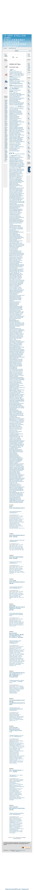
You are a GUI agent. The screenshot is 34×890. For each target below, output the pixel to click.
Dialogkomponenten (14, 423)
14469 (21, 312)
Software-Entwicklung (19, 121)
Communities (21, 269)
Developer (22, 131)
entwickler (21, 379)
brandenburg (12, 327)
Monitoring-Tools (18, 182)
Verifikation (13, 491)
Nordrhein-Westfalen (17, 138)
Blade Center (12, 259)
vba (10, 527)
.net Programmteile (17, 413)
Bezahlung (11, 222)
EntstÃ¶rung (16, 379)
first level (15, 329)
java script (11, 622)
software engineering (13, 624)
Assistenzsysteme (13, 212)
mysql (16, 522)
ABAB (22, 75)
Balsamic (19, 95)
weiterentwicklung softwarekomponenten (13, 528)
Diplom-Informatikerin (19, 474)
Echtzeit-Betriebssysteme (19, 357)
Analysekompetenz (18, 364)
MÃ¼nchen (7, 129)
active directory (20, 336)
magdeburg (17, 464)
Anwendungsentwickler (14, 82)
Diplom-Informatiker (13, 818)
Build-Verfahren (12, 451)
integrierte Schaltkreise (14, 273)
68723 (22, 396)
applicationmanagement (19, 440)
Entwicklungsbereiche (14, 380)
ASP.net (22, 264)
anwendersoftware (13, 248)
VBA (20, 549)
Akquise (22, 398)
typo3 (17, 526)
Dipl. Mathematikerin (14, 426)
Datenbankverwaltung (14, 457)
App (10, 85)
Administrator (7, 139)
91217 (18, 414)
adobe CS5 (15, 494)
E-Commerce (21, 394)
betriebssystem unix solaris (15, 256)
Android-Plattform (20, 281)
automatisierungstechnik (14, 417)
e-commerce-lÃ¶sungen (16, 158)
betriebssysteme (13, 258)
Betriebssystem (17, 99)
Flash (15, 133)
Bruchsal (11, 405)
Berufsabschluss (17, 318)
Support (6, 135)
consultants (17, 153)
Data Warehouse (18, 324)
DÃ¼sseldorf (12, 131)
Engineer (11, 379)
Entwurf (16, 109)
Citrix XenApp (15, 422)
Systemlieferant (12, 393)
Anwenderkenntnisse (14, 208)
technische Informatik (13, 798)
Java (6, 141)
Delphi (10, 348)
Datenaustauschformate (15, 340)
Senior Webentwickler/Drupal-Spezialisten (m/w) (20, 608)
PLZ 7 (10, 199)
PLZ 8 (18, 543)
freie (14, 482)
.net (16, 143)
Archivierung (21, 444)
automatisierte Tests (13, 337)
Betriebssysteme (13, 419)
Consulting (21, 407)
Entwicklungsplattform (14, 231)
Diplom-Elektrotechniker (14, 472)
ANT (16, 416)
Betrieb (11, 221)
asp (15, 148)
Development (12, 132)
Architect (15, 89)
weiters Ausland (29, 156)
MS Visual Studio (13, 488)
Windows (6, 111)
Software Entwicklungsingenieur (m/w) (20, 808)
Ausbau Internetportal (18, 317)
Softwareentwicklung (13, 124)
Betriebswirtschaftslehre (18, 221)
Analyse (19, 144)
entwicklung (14, 459)
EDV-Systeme (17, 458)
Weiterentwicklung (13, 492)
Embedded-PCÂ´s (13, 820)
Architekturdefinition (13, 444)
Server (10, 190)
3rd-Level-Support (17, 245)
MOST (10, 388)
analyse (19, 438)
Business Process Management (16, 103)
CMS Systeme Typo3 (15, 339)
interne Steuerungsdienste (16, 233)
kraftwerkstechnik (13, 298)
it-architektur (17, 461)
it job (23, 295)
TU (19, 831)
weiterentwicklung (13, 311)
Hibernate (11, 363)
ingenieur (11, 364)
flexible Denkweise (17, 196)
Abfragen (17, 314)
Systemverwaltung (13, 240)
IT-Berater (14, 342)
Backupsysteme (18, 219)
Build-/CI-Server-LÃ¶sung (15, 450)
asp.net (15, 92)
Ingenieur (21, 387)
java (14, 464)
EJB (10, 358)
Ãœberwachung (12, 371)
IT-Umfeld (18, 113)
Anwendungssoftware (19, 399)
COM (23, 322)
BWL (17, 406)
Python (10, 143)
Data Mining (18, 194)
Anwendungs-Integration (14, 262)
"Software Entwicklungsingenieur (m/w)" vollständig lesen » (16, 814)
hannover (14, 336)
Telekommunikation (13, 126)
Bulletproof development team (20, 850)
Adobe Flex (11, 203)
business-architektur (13, 104)
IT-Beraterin (19, 342)
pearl (19, 522)
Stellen (6, 145)
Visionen (18, 393)
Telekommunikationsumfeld (15, 128)
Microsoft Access (13, 430)
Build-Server (19, 450)
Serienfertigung (12, 828)
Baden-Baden (21, 401)
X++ (16, 720)
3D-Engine (22, 500)
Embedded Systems (18, 360)
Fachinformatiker (20, 164)
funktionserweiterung (14, 293)
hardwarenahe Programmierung (16, 385)
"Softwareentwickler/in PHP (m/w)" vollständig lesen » (17, 541)
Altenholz (14, 247)
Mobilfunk (11, 114)
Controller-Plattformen (19, 352)
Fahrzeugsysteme (20, 481)
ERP (6, 131)
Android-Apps (12, 281)
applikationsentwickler (14, 351)
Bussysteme (19, 371)
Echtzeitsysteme (13, 484)
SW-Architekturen (12, 831)
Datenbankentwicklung (14, 456)
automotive (16, 94)
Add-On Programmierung (17, 202)
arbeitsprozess (12, 365)
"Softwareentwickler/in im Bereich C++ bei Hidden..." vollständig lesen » (16, 681)
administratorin (12, 326)
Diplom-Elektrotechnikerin (14, 473)
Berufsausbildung (13, 149)
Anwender (11, 399)
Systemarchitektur (13, 239)
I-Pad (22, 135)
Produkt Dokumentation (15, 186)
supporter (11, 332)
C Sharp (14, 338)
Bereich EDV (17, 470)
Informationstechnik (13, 485)
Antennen (11, 440)
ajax (16, 144)
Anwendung (18, 447)
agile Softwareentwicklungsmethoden (16, 204)
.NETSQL (16, 343)
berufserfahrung (13, 98)
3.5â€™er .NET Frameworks (16, 74)
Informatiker (12, 395)
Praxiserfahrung (12, 236)
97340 (10, 415)
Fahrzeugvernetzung (13, 383)
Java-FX (11, 823)
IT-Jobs (6, 150)
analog (11, 205)
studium (6, 134)
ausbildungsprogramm (14, 214)
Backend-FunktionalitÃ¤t (17, 283)
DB (20, 347)
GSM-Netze (18, 110)
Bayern (11, 171)
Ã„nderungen (12, 218)
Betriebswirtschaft (19, 403)
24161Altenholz (15, 244)
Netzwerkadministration (14, 184)
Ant (10, 282)
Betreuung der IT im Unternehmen (16, 418)
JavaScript (7, 119)
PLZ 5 (18, 712)
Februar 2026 (29, 68)
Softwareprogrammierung (14, 830)
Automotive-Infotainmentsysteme (16, 217)
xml (22, 528)
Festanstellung (12, 110)
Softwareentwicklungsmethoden (16, 489)
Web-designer (12, 663)
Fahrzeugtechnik (17, 382)
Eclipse (19, 287)
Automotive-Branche (17, 370)
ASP (11, 92)
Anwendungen (17, 261)
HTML (6, 118)
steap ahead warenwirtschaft (15, 331)
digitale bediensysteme (19, 289)
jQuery (15, 137)
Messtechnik (17, 274)
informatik (19, 295)
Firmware (19, 362)
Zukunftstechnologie (13, 394)
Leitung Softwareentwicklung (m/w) (19, 582)
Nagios (10, 183)
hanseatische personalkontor (15, 460)
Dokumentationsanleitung (15, 349)
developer (7, 112)
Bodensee (11, 102)
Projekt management (14, 140)
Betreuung (20, 255)
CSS (6, 114)
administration (12, 243)
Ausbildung (17, 213)
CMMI (10, 373)
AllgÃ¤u (18, 81)
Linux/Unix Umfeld (13, 180)
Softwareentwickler (13, 123)
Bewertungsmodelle (13, 100)
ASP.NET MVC (17, 211)
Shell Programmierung (17, 190)
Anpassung (15, 205)
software (11, 468)
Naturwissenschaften (14, 431)
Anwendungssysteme (14, 498)
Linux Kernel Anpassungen (15, 179)
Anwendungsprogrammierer (15, 251)
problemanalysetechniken (15, 301)
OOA (22, 274)
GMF (16, 482)
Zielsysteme (16, 241)
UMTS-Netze (12, 129)
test (17, 309)
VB (15, 549)
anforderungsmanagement (15, 439)
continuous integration (14, 285)
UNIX (6, 102)
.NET (6, 104)
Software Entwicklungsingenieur (16, 829)
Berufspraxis (21, 220)
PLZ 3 (18, 514)
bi (17, 267)
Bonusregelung (17, 404)
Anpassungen (21, 205)
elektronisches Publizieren (19, 350)
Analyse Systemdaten (19, 415)
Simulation (14, 275)
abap (11, 77)
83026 (13, 278)
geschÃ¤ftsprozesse (13, 167)
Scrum (13, 548)
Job (5, 153)
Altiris (17, 247)
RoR (14, 143)
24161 (10, 244)
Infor (10, 342)
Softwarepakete (17, 237)
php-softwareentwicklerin (14, 524)
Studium (22, 392)
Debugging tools (13, 173)
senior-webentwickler (18, 623)
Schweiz (29, 152)
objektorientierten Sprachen (14, 825)
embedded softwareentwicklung (13, 377)
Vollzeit (6, 152)
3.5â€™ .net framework (14, 74)
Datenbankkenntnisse (14, 347)
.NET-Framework (18, 72)
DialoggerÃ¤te (20, 228)
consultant (21, 422)
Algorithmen (21, 193)
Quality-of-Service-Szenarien (15, 119)
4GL (20, 200)
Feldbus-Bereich (13, 362)
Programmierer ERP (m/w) (16, 557)
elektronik (19, 374)
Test (10, 491)
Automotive (18, 216)
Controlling (11, 324)
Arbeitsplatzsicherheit (14, 441)
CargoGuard (21, 420)
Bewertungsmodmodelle (14, 101)
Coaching (14, 373)
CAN (16, 322)
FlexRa (11, 482)
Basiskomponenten (13, 449)
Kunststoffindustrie (16, 718)
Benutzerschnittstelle (18, 502)
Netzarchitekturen (13, 115)
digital (15, 270)
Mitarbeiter (7, 142)
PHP (6, 109)
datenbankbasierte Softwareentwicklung (13, 454)
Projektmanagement (19, 141)
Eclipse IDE (12, 475)
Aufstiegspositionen (19, 445)
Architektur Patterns (13, 448)
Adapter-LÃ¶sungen (13, 501)
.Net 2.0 (19, 446)
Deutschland (30, 95)
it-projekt (15, 462)
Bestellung (15, 255)
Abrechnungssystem (13, 260)
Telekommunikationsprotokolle (16, 127)
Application (15, 85)
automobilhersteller (13, 369)
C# (5, 126)
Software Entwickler (13, 191)
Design (6, 103)
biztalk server (20, 258)
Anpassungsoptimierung (14, 206)
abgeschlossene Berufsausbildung (16, 169)
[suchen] (17, 57)
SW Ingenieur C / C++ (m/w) (16, 771)
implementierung (13, 295)
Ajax (15, 81)
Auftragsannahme (13, 446)
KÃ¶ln (18, 137)
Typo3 (13, 549)
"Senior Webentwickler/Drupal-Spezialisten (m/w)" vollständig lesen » (16, 614)
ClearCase (11, 270)
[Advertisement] (17, 17)
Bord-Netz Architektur (16, 471)
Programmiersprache (14, 117)
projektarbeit (12, 304)
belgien (11, 402)
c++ (11, 153)
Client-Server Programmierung (15, 345)
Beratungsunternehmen (19, 254)
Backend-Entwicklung (14, 219)
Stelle (6, 154)
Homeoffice (11, 135)
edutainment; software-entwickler (16, 333)
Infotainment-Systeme (14, 386)
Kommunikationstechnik (19, 487)
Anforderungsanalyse (14, 345)
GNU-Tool (19, 484)
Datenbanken (12, 341)
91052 (10, 246)
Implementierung (13, 112)
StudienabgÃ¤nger (19, 490)
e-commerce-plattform (14, 159)
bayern (10, 267)
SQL (6, 128)
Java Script (17, 136)
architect (11, 148)
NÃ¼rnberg (15, 183)
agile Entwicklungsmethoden (15, 398)
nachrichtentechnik (13, 299)
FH (19, 821)
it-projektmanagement (13, 463)
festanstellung (19, 292)
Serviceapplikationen (14, 120)
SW (20, 275)
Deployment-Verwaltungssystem (16, 355)
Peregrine (16, 185)
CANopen (19, 322)
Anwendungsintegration (14, 496)
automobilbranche (13, 368)
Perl (13, 139)
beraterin (18, 326)
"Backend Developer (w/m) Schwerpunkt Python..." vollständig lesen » (15, 642)
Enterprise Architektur (14, 428)
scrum (12, 623)
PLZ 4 (18, 645)
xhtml (20, 528)
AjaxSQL (20, 343)
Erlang (10, 196)
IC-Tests (11, 272)
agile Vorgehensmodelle (16, 437)
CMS (18, 338)
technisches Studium (13, 759)
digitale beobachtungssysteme (16, 290)
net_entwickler (17, 466)
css (10, 155)
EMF (10, 480)
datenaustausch (12, 408)
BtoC (17, 405)
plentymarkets (12, 525)
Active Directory (18, 201)
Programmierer (19, 139)
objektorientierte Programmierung (16, 389)
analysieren (11, 145)
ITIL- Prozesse (16, 178)
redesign (17, 304)
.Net (14, 130)
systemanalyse (12, 309)
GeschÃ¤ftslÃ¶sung (20, 166)
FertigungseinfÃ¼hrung (14, 821)
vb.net (21, 526)
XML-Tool (22, 492)
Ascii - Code (12, 445)
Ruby (10, 660)
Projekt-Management (19, 658)
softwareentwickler (13, 305)
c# (18, 150)
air (16, 278)
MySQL (6, 130)
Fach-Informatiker (15, 480)
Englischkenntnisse (13, 160)
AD (19, 436)
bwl (15, 222)
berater (18, 148)
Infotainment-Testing (13, 387)
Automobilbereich (13, 367)
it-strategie (20, 463)
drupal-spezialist (18, 157)
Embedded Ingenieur (14, 375)
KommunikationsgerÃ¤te (14, 235)
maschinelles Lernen (19, 198)
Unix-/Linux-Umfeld (19, 129)
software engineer (17, 468)
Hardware (19, 175)
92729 (21, 414)
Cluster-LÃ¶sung (13, 452)
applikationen (21, 146)
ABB (10, 397)
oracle (22, 466)
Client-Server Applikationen (15, 172)
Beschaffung (12, 403)
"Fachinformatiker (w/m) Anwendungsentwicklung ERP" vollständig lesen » (16, 709)
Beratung (11, 254)
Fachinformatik (13, 164)
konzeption (18, 296)
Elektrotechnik (12, 229)
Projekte (19, 391)
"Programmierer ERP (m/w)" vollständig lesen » (15, 562)
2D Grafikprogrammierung (14, 498)
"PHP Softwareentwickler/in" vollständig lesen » (15, 512)
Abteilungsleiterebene (14, 436)
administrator (21, 325)
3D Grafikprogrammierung (15, 500)
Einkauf (11, 413)
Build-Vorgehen (20, 451)
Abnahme (17, 435)
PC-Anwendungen (16, 826)
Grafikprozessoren (13, 483)
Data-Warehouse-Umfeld (17, 324)
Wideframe (11, 665)
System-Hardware (13, 276)
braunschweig (20, 102)
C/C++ (23, 351)
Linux (6, 137)
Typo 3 (10, 662)
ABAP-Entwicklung (15, 143)
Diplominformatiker (16, 348)
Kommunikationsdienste (14, 234)
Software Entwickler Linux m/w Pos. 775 (15, 730)
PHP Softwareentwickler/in (20, 507)
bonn (16, 259)
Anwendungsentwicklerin (18, 316)
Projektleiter (19, 488)
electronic (15, 374)
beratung (15, 267)
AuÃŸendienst (12, 401)
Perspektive (14, 391)
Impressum (12, 48)
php (21, 522)
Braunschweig (12, 319)
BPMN (15, 102)
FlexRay (20, 383)
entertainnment (12, 334)
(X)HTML (17, 200)
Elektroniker (12, 479)
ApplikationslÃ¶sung (17, 210)
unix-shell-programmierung (16, 310)
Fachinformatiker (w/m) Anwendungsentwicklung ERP (20, 702)
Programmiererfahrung (14, 116)
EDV (6, 160)
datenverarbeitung (13, 411)
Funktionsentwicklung (14, 384)
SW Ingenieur (18, 238)
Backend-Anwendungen (18, 253)
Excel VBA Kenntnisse (17, 429)
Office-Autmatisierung (15, 432)
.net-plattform (17, 312)
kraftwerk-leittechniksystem (15, 297)
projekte (6, 136)
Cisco (10, 422)
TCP (22, 758)
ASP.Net (11, 317)
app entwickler (14, 282)
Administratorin (18, 246)
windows (19, 311)
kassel (13, 522)
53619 (22, 245)
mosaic (22, 137)
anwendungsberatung (14, 209)
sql (23, 330)
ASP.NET (11, 211)
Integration (11, 113)
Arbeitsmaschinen (13, 226)
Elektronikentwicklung (20, 478)
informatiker (7, 124)
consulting (22, 153)
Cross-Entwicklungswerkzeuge (16, 353)
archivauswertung (13, 252)
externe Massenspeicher (14, 175)
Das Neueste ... (29, 70)
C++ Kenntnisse (13, 228)
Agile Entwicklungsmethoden (16, 469)
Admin (13, 246)
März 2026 (29, 66)
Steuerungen (12, 238)
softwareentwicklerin (13, 692)
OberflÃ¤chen (16, 388)
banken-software (18, 266)
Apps (10, 283)
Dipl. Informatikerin (19, 424)
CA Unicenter (16, 171)
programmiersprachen (14, 303)
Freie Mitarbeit (29, 92)
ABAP (13, 314)
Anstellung (13, 447)
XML (6, 122)
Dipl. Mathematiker (13, 425)
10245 (17, 243)
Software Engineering (19, 548)
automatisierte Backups (14, 265)
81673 (10, 278)
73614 (10, 314)
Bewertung (11, 404)
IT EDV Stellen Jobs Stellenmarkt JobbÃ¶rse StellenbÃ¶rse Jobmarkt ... (15, 41)
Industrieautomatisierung (14, 232)
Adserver (11, 261)
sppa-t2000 (19, 308)
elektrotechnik (12, 292)
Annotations (12, 416)
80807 (19, 75)
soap (16, 525)
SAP (6, 133)
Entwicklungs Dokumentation (16, 174)
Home (5, 48)
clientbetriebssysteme (14, 328)
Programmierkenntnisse (14, 187)
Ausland (11, 253)
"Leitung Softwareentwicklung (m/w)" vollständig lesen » (15, 587)
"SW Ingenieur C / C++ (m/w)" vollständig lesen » (16, 776)
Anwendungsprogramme (15, 225)
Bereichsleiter (16, 402)
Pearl (10, 139)
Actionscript (12, 201)
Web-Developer (18, 663)
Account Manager (15, 397)
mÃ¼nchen (16, 622)
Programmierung (13, 118)
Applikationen (17, 87)
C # (18, 483)
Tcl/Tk (20, 124)
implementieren (12, 169)
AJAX (10, 247)
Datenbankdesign (13, 354)
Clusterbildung (12, 194)
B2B (17, 401)
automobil (11, 94)
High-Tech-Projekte (19, 271)
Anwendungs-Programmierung (16, 495)
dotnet (20, 332)
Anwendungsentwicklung (15, 83)
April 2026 (29, 64)
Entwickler (7, 146)
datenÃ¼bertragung (13, 410)
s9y (8, 850)
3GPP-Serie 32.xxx (16, 396)
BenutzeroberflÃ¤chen (14, 96)
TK (22, 128)
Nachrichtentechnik (18, 114)
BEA (20, 351)
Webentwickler (18, 664)
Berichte (11, 318)
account (20, 260)
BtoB (15, 405)
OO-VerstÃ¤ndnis (14, 433)
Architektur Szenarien (17, 442)
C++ (5, 120)
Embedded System (20, 378)
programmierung (17, 467)
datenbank (14, 155)
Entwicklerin (20, 160)
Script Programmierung (17, 189)
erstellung (20, 161)
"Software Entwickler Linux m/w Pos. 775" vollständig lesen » (16, 736)
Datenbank (7, 105)
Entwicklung (7, 148)
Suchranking (12, 200)
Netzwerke (11, 185)
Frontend (19, 133)
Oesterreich (30, 148)
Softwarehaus (12, 758)
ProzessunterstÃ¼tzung (14, 392)
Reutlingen (16, 595)
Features (18, 334)
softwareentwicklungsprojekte (15, 307)
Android (22, 81)
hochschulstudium (13, 294)
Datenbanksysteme (20, 341)
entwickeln (19, 288)
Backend (15, 95)
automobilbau (19, 365)
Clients (20, 172)
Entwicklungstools (13, 361)
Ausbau (19, 252)
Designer (17, 131)
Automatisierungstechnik (15, 93)
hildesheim (11, 461)
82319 (19, 259)
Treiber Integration (13, 761)
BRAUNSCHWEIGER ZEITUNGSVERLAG (14, 321)
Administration (21, 170)
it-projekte (20, 329)
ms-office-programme (16, 330)
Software (6, 144)
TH (17, 831)
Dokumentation (13, 287)
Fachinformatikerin (13, 165)
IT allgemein (18, 177)
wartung (18, 310)
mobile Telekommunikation (15, 181)
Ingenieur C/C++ (17, 272)
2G (10, 108)
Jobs (6, 158)
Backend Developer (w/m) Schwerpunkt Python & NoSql (16, 635)
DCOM (22, 347)
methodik (19, 298)
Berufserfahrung (13, 150)
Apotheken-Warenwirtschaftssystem (14, 264)
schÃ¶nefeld (20, 330)
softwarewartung (13, 308)
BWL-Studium (21, 406)
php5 (19, 524)
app (16, 146)
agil (13, 415)
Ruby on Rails (14, 660)
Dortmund (18, 132)
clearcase (11, 289)
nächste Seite (17, 838)
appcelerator (20, 282)
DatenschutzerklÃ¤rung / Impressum (17, 889)
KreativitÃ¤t (11, 198)
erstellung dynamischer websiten (16, 163)
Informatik (7, 159)
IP (14, 177)
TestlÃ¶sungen (20, 760)
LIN (24, 387)
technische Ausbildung (14, 125)
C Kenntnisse (20, 227)
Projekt (6, 123)
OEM (10, 391)
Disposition (19, 412)
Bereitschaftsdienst (13, 220)
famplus (19, 165)
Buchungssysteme (13, 269)
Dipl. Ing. (20, 411)
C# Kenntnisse (20, 419)
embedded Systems (19, 479)
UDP (18, 761)
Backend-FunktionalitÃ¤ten (15, 284)
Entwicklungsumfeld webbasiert (16, 195)
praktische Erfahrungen (17, 199)
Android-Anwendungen (19, 280)
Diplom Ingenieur (13, 412)
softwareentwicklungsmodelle (15, 306)
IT (5, 161)
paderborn (11, 467)
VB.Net (17, 549)
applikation (16, 332)
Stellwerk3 (11, 597)
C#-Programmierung (13, 420)
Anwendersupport (13, 249)
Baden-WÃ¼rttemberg (15, 227)
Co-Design (11, 352)
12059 (20, 243)
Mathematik (12, 274)
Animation (21, 494)
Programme (19, 236)
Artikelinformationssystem (15, 90)
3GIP (12, 108)
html (20, 167)
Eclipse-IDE (12, 288)
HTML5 (19, 135)
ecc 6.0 (20, 159)
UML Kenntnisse (18, 277)
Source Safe (12, 490)
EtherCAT (20, 361)
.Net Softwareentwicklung (15, 493)
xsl (23, 528)
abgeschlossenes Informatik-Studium (15, 193)
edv (16, 288)
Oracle (6, 117)
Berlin (6, 132)
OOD (10, 275)
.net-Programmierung (16, 414)
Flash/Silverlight (12, 822)
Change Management (14, 407)
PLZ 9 (18, 738)
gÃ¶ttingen (20, 459)
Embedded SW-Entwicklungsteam (13, 359)
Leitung (18, 594)
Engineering (19, 426)
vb (19, 526)
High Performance (18, 363)
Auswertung (12, 216)
